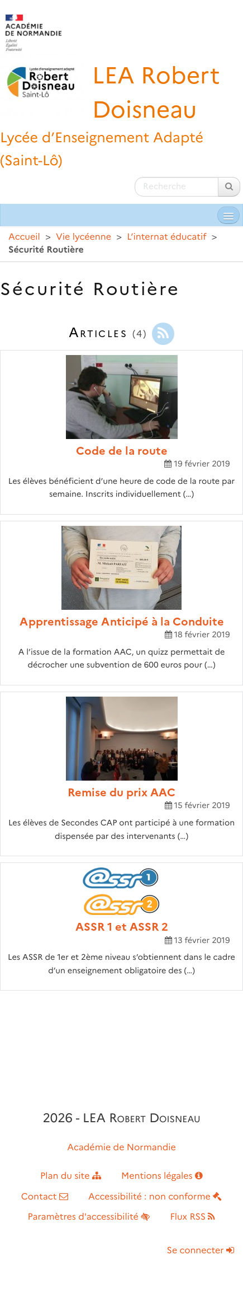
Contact (44, 1197)
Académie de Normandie (121, 1147)
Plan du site (70, 1176)
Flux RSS (192, 1217)
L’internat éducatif (166, 237)
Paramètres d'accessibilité (89, 1217)
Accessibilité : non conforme (155, 1197)
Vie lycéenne (83, 237)
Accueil (24, 237)
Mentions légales (162, 1176)
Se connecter (200, 1250)
